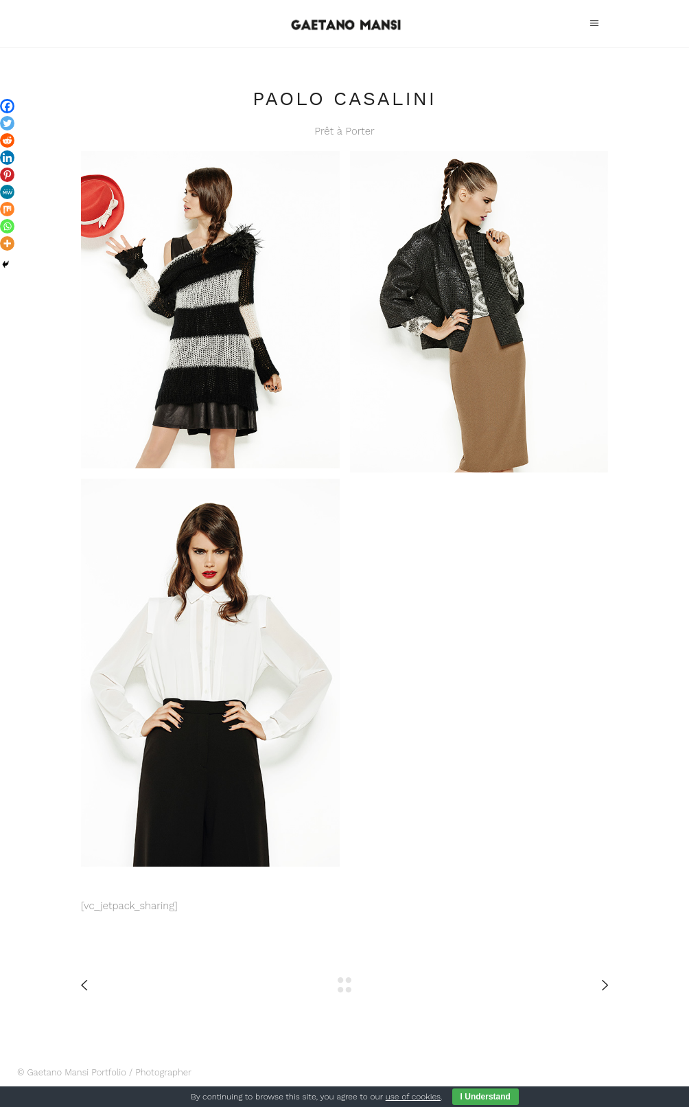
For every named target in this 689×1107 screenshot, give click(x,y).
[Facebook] (7, 106)
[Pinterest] (7, 175)
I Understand (485, 1097)
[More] (7, 243)
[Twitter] (7, 123)
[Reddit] (7, 140)
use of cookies (413, 1097)
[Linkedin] (7, 157)
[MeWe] (7, 192)
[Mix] (7, 209)
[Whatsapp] (7, 226)
